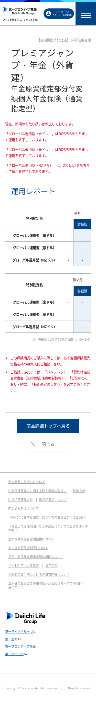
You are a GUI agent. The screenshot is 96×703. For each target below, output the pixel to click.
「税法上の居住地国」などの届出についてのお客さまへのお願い (48, 528)
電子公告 (51, 565)
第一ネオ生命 (14, 654)
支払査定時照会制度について (28, 547)
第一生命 (11, 639)
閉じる (48, 444)
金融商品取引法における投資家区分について (39, 574)
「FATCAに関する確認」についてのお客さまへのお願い (46, 517)
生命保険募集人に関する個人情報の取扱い (37, 490)
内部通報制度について (23, 508)
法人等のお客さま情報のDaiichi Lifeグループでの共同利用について (46, 585)
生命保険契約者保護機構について (31, 539)
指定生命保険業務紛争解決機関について (35, 556)
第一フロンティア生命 (20, 646)
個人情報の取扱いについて (26, 481)
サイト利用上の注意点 (23, 565)
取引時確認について (53, 499)
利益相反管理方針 (20, 499)
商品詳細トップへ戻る (48, 425)
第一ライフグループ (19, 631)
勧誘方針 (79, 490)
